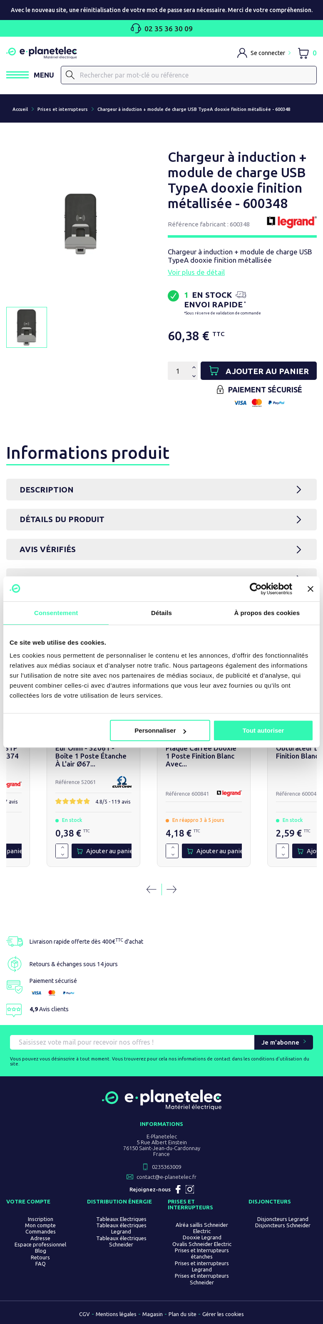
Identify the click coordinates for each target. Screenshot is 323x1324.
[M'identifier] (264, 53)
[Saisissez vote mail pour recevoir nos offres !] (132, 1042)
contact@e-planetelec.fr (166, 1177)
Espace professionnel (40, 1245)
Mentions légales (116, 1314)
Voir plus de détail (196, 272)
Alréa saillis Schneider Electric (202, 1228)
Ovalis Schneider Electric (201, 1244)
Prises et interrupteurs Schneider (202, 1279)
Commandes (40, 1232)
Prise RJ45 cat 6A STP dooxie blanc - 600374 (271, 753)
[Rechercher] (189, 75)
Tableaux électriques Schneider (121, 1242)
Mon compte (40, 1226)
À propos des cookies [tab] (267, 612)
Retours (40, 1257)
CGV (84, 1314)
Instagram (190, 1190)
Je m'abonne (280, 1042)
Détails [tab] (161, 612)
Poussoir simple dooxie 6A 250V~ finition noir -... (49, 753)
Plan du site (182, 1314)
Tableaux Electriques (121, 1219)
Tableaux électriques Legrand (121, 1229)
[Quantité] (178, 371)
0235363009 (166, 1167)
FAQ (40, 1264)
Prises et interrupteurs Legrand (202, 1266)
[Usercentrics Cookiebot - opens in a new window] (255, 589)
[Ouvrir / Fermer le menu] (30, 75)
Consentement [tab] (56, 612)
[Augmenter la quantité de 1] (28, 848)
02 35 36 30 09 (162, 28)
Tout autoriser (263, 730)
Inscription (40, 1219)
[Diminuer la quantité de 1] (28, 854)
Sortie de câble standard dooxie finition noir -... (155, 753)
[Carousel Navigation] (161, 890)
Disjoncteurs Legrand (282, 1219)
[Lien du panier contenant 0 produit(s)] (307, 53)
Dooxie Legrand (202, 1238)
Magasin (152, 1314)
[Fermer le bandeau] (310, 589)
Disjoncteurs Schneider (283, 1226)
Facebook (178, 1190)
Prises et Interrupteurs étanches (202, 1254)
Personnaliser (160, 730)
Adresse (40, 1238)
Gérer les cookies (223, 1314)
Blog (40, 1251)
